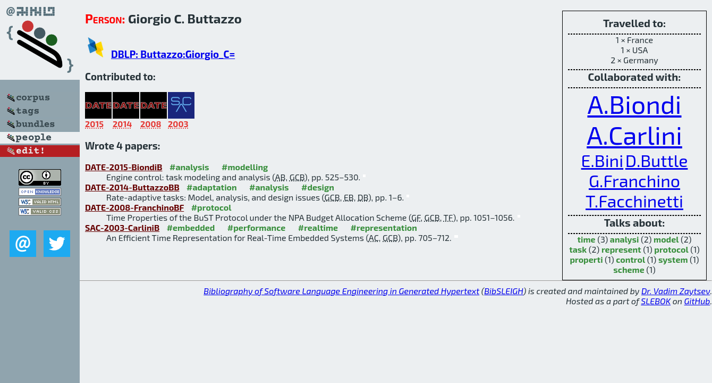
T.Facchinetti (634, 200)
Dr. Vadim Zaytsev (675, 291)
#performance (256, 227)
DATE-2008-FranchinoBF (134, 207)
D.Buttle (656, 160)
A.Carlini (634, 134)
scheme (628, 269)
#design (317, 187)
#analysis (189, 167)
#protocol (211, 207)
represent (621, 249)
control (630, 259)
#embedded (191, 227)
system (673, 259)
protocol (671, 249)
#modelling (245, 167)
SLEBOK (656, 301)
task (578, 249)
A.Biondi (634, 103)
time (587, 239)
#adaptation (212, 187)
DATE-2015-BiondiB (124, 167)
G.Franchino (634, 180)
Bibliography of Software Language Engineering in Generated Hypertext (341, 291)
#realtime (318, 227)
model (666, 239)
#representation (384, 227)
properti (586, 259)
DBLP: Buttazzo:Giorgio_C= (173, 54)
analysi (624, 239)
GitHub (697, 301)
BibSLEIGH (503, 291)
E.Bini (602, 160)
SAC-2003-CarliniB (122, 227)
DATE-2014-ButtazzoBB (132, 187)
